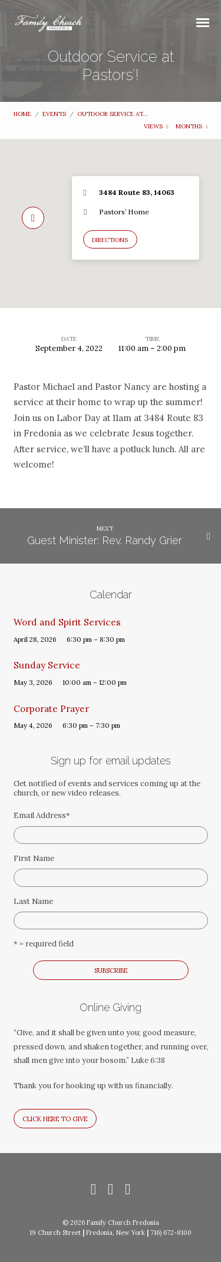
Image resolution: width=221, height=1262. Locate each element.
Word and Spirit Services (67, 622)
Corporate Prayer (51, 708)
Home (22, 114)
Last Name (33, 901)
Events (54, 114)
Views (156, 126)
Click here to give (54, 1119)
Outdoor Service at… (112, 114)
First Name (34, 858)
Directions (110, 240)
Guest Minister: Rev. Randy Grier (104, 540)
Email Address (42, 815)
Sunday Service (47, 665)
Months (192, 126)
